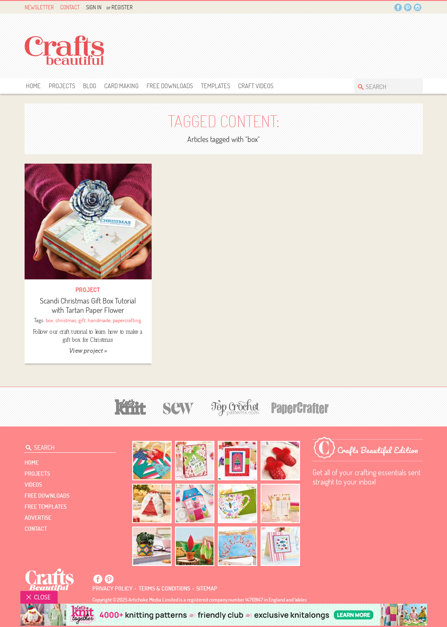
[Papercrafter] (300, 407)
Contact (70, 7)
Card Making (121, 86)
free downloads (170, 86)
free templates (46, 506)
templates (215, 86)
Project (87, 290)
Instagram (418, 7)
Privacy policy (112, 588)
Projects (62, 86)
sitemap (206, 588)
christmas (66, 320)
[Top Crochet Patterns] (233, 407)
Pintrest (408, 7)
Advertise (38, 517)
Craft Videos (255, 86)
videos (33, 484)
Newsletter (39, 7)
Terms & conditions (164, 588)
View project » (88, 351)
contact (36, 528)
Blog (89, 86)
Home (33, 86)
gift (82, 320)
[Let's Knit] (130, 406)
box (49, 320)
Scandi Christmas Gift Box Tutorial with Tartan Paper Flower (88, 305)
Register (122, 7)
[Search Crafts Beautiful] (384, 86)
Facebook (398, 7)
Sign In (93, 7)
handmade (99, 320)
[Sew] (179, 407)
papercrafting (127, 320)
